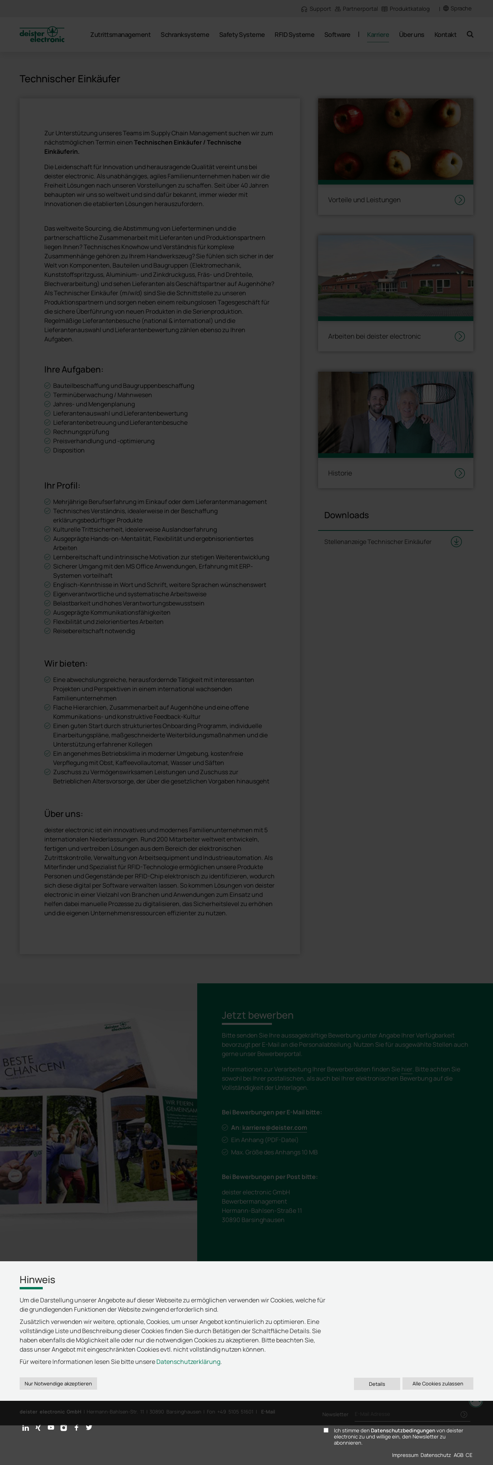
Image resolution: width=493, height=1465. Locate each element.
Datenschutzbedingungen (403, 1430)
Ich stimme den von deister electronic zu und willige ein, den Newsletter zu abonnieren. (398, 1437)
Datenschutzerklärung (188, 1361)
